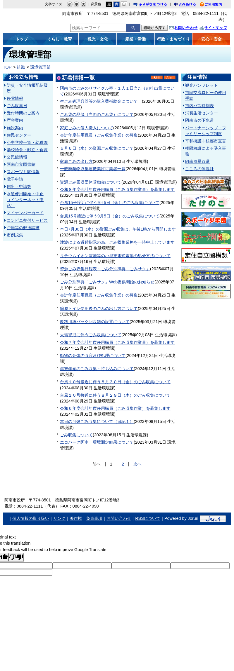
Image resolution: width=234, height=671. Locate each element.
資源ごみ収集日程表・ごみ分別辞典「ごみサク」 (105, 268)
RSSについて (147, 518)
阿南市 (31, 18)
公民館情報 (17, 157)
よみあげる (190, 5)
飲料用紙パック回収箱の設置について (95, 321)
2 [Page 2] (123, 464)
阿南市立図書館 (21, 164)
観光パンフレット (201, 85)
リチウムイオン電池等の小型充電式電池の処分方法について (115, 255)
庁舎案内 (15, 120)
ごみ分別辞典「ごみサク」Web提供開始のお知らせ (107, 282)
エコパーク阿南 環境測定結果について (97, 442)
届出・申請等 (19, 186)
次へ (137, 464)
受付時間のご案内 (23, 113)
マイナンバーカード (25, 212)
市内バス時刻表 (199, 105)
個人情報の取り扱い (30, 518)
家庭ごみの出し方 (76, 161)
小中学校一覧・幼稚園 (27, 142)
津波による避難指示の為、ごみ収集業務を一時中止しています (117, 242)
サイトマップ (219, 28)
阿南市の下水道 (199, 120)
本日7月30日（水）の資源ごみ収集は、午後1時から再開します (118, 229)
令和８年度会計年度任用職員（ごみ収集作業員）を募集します (117, 189)
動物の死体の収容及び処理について (92, 355)
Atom (170, 77)
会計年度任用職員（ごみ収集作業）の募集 (99, 135)
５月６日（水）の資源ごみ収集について (97, 148)
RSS (157, 77)
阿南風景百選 (197, 161)
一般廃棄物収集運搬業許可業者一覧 (92, 168)
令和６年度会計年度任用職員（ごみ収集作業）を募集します (115, 408)
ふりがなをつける (155, 5)
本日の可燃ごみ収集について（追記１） (97, 421)
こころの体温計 (199, 168)
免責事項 (94, 518)
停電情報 (15, 98)
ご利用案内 (215, 5)
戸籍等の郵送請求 (23, 227)
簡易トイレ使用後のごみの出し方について (99, 308)
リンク (59, 518)
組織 (21, 67)
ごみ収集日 (17, 105)
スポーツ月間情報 (23, 171)
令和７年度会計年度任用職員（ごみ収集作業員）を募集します (117, 342)
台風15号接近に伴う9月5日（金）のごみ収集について (109, 202)
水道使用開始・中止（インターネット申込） (25, 199)
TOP (7, 67)
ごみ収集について (76, 435)
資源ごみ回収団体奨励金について (90, 182)
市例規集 (15, 235)
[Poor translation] (16, 557)
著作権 (76, 518)
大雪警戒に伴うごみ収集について (90, 334)
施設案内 (15, 128)
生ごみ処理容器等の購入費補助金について (101, 101)
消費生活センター (201, 113)
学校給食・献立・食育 (27, 149)
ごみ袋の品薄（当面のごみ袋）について (97, 114)
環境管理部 (40, 67)
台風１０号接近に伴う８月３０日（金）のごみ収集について (115, 381)
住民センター (19, 135)
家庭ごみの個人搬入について (86, 128)
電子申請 (15, 179)
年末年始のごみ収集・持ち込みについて (97, 368)
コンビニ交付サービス (27, 220)
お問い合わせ (189, 28)
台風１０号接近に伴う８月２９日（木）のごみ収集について (115, 395)
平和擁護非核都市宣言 (205, 141)
